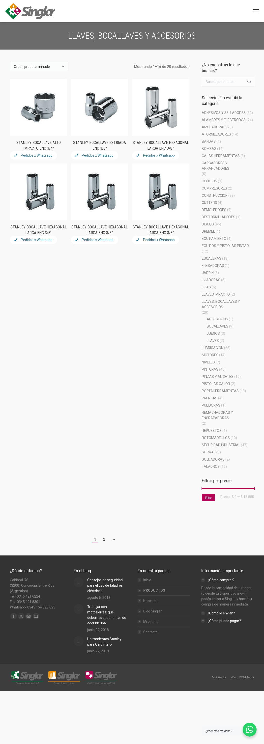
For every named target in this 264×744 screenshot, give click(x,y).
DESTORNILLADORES (218, 217)
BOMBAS (209, 149)
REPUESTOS (212, 431)
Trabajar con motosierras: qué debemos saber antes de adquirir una (106, 615)
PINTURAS (210, 369)
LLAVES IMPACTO (216, 294)
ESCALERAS (211, 258)
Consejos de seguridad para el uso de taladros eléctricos (105, 585)
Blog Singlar (152, 611)
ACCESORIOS (217, 319)
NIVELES (208, 362)
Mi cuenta (151, 622)
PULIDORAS (211, 405)
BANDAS (209, 141)
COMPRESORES (214, 188)
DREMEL (208, 231)
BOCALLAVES (217, 326)
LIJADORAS (211, 280)
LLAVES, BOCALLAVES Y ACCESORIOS (221, 304)
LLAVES (213, 341)
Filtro (208, 497)
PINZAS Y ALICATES (218, 377)
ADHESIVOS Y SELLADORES (224, 113)
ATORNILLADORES (216, 134)
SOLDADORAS (213, 459)
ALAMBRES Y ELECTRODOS (224, 120)
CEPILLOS (209, 181)
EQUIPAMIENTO (214, 239)
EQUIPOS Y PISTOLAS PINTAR (225, 246)
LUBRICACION (212, 348)
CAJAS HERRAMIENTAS (221, 156)
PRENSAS (209, 398)
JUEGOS (213, 333)
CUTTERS (209, 203)
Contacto (150, 632)
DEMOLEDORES (214, 210)
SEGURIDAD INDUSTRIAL (221, 445)
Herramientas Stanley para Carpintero (104, 641)
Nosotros (150, 601)
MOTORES (210, 355)
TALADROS (211, 466)
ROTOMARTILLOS (216, 438)
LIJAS (206, 287)
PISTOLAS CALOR (216, 384)
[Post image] (79, 582)
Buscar (248, 81)
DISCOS (208, 224)
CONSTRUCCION (215, 195)
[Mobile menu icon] (256, 11)
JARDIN (208, 273)
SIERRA (208, 452)
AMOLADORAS (214, 127)
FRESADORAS (213, 266)
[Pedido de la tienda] (39, 66)
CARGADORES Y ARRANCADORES (215, 165)
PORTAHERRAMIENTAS (220, 391)
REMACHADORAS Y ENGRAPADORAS (217, 415)
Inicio (147, 580)
